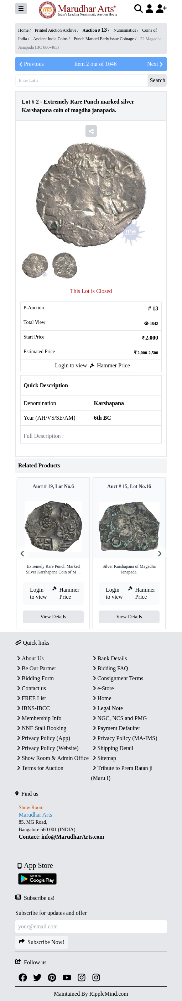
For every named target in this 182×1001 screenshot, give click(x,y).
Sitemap (103, 758)
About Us (29, 658)
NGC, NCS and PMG (119, 718)
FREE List (30, 698)
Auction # (95, 30)
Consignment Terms (117, 678)
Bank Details (109, 658)
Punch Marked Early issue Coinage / (105, 38)
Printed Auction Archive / (57, 30)
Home (101, 698)
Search (157, 80)
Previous (31, 64)
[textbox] (91, 829)
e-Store (102, 688)
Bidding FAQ (109, 668)
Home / (25, 30)
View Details (53, 616)
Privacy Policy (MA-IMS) (124, 738)
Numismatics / (127, 30)
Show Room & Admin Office (52, 758)
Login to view (71, 365)
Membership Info (38, 718)
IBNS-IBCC (32, 708)
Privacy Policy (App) (42, 738)
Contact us (30, 688)
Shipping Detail (112, 748)
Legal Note (107, 708)
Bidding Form (34, 678)
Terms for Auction (39, 768)
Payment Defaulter (115, 728)
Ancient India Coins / (52, 38)
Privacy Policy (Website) (47, 748)
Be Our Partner (35, 668)
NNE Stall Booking (40, 728)
